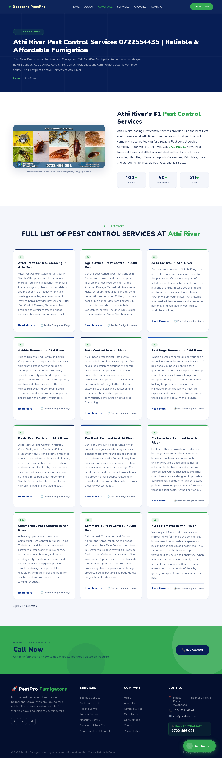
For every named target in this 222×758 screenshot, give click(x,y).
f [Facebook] (14, 721)
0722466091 (177, 147)
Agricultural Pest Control (95, 731)
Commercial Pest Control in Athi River (43, 528)
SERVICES (123, 7)
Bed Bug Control (90, 697)
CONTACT (157, 7)
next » (33, 606)
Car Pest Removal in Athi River (109, 438)
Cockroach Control (91, 703)
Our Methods (132, 720)
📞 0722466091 (192, 650)
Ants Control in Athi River (172, 263)
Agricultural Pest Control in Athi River (111, 265)
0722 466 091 (183, 730)
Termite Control (89, 714)
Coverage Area (133, 709)
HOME (76, 7)
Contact (129, 725)
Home (127, 697)
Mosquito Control (90, 720)
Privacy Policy (132, 731)
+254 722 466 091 (184, 710)
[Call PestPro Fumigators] (199, 746)
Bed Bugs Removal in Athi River (176, 350)
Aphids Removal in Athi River (41, 350)
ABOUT (89, 7)
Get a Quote (201, 6)
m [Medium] (23, 721)
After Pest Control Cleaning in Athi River (42, 265)
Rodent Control (89, 709)
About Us (130, 703)
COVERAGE (105, 7)
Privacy (187, 752)
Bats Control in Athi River (105, 350)
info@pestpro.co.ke (185, 716)
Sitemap (206, 752)
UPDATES (140, 7)
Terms (196, 752)
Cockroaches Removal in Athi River (174, 440)
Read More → (27, 325)
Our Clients (131, 714)
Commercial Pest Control (95, 725)
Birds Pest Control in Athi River (43, 438)
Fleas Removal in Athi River (173, 526)
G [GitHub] (32, 721)
